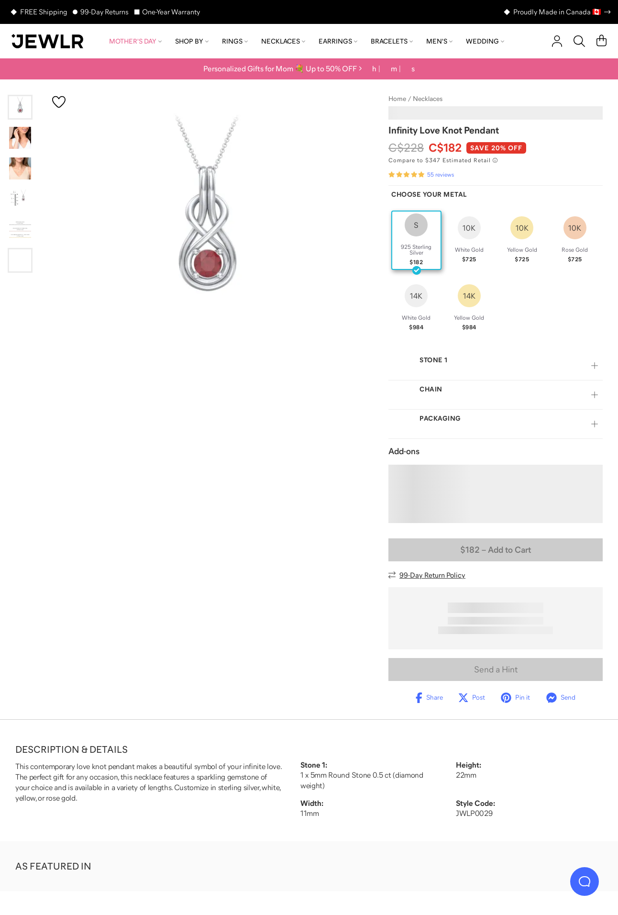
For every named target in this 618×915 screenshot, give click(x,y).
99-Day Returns (104, 11)
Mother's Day (135, 41)
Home (397, 98)
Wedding (485, 41)
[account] (557, 41)
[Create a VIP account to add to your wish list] (59, 102)
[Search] (579, 41)
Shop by (192, 41)
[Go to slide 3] (20, 168)
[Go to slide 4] (20, 199)
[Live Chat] (584, 881)
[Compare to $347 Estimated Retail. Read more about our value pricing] (442, 160)
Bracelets (392, 41)
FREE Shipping (43, 11)
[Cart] (601, 41)
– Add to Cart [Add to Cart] (495, 550)
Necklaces (283, 41)
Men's (439, 41)
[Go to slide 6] (20, 260)
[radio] (416, 240)
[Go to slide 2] (20, 137)
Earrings (338, 41)
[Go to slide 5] (20, 229)
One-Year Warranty (171, 11)
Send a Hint (496, 669)
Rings (235, 41)
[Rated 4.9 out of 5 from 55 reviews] (421, 175)
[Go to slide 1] (20, 107)
